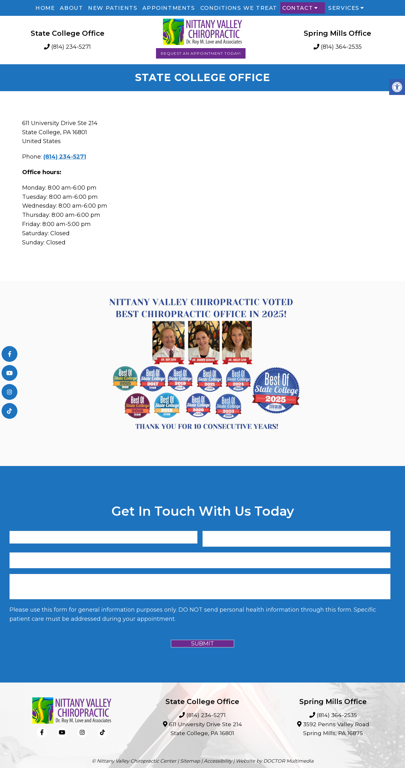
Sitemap (190, 761)
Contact (297, 8)
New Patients (112, 8)
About (71, 8)
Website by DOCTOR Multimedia (275, 761)
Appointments (168, 8)
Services (343, 8)
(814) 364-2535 (341, 46)
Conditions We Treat (238, 8)
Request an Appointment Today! (201, 53)
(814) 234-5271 (71, 46)
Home (45, 8)
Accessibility (218, 761)
